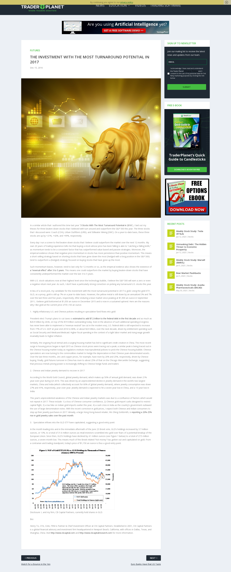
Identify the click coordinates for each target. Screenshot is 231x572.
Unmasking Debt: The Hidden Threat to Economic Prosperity (191, 248)
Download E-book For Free (187, 170)
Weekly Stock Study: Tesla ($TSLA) (189, 233)
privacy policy (126, 2)
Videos (144, 8)
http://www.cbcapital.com (63, 535)
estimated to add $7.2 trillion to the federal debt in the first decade (104, 321)
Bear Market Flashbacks (188, 274)
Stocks (190, 238)
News (104, 8)
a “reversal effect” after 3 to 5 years (47, 273)
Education (122, 8)
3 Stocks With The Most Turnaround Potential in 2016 (106, 228)
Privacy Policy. (191, 73)
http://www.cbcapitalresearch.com (96, 535)
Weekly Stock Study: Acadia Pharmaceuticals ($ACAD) (190, 287)
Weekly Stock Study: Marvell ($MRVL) (190, 262)
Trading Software (169, 8)
